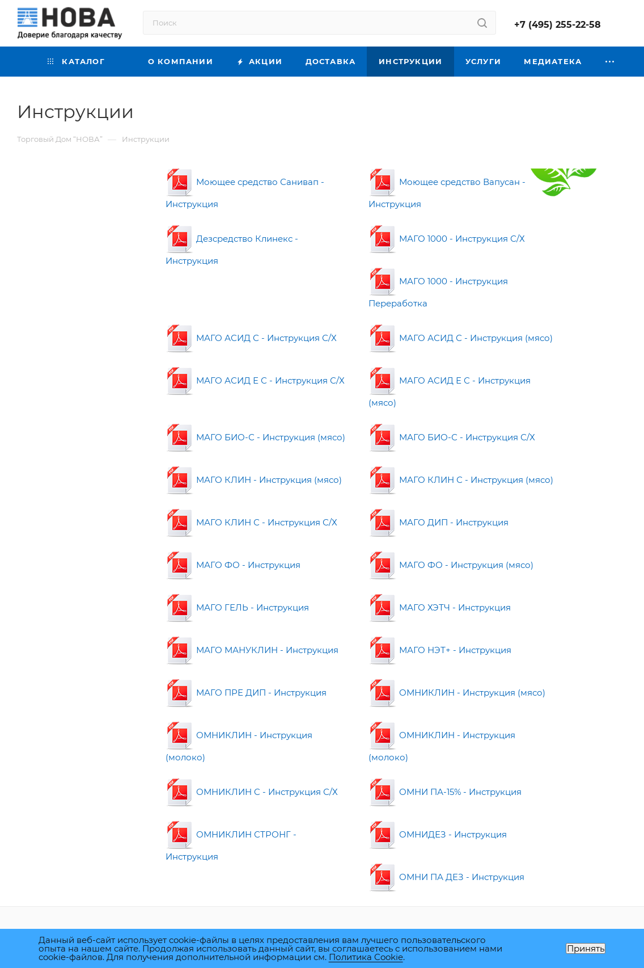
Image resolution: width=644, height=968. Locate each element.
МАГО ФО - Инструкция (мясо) (450, 564)
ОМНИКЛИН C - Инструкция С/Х (252, 791)
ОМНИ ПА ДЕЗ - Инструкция (446, 877)
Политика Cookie (366, 957)
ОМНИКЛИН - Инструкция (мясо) (456, 692)
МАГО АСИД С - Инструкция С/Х (251, 338)
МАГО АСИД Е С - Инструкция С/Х (255, 380)
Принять (585, 948)
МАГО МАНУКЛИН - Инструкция (252, 650)
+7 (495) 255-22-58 (557, 24)
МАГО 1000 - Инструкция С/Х (446, 238)
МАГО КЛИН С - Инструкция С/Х (251, 522)
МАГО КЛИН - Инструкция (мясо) (254, 479)
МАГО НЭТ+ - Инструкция (439, 650)
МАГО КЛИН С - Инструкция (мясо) (460, 479)
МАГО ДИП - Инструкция (438, 522)
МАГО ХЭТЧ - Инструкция (439, 607)
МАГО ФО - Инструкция (233, 564)
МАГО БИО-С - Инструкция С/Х (451, 437)
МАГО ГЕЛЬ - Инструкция (237, 607)
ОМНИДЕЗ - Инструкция (437, 834)
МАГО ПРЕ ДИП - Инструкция (246, 692)
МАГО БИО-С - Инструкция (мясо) (255, 437)
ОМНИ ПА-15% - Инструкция (445, 791)
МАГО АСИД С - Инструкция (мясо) (460, 338)
